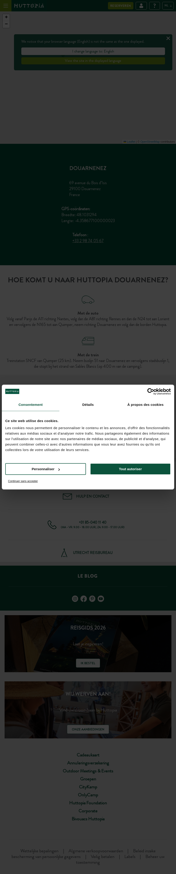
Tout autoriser (130, 469)
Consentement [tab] (31, 405)
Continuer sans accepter (23, 481)
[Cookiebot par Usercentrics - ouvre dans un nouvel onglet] (151, 391)
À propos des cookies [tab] (145, 405)
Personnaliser (46, 469)
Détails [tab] (88, 405)
